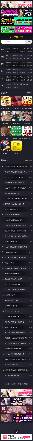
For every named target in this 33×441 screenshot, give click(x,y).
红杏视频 (8, 87)
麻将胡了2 (8, 51)
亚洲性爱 (8, 62)
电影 (2, 64)
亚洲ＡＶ (8, 55)
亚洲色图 (15, 70)
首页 (7, 384)
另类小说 (15, 80)
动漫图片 (29, 70)
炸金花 (15, 51)
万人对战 (22, 48)
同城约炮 (8, 84)
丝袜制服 (15, 58)
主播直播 (22, 58)
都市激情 (8, 77)
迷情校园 (8, 80)
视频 (2, 57)
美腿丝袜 (8, 73)
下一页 (19, 384)
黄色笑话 (22, 80)
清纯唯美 (15, 73)
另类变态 (29, 66)
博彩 (2, 50)
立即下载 (26, 437)
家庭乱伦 (15, 77)
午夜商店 (15, 84)
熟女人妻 (8, 58)
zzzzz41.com (16, 37)
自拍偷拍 (15, 55)
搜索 (29, 42)
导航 (2, 85)
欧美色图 (22, 70)
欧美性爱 (29, 62)
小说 (2, 78)
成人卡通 (22, 62)
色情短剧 (15, 87)
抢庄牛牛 (29, 51)
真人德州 (15, 48)
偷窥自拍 (8, 70)
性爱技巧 (29, 80)
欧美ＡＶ (22, 55)
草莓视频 (22, 84)
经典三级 (15, 66)
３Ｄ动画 (29, 55)
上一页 (13, 384)
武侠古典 (29, 77)
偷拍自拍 (15, 62)
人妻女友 (22, 77)
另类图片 (29, 73)
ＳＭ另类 (29, 58)
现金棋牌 (22, 51)
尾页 (25, 384)
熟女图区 (22, 73)
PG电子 (8, 48)
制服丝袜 (8, 66)
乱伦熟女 (22, 66)
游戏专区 (29, 48)
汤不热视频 (29, 84)
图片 (2, 71)
